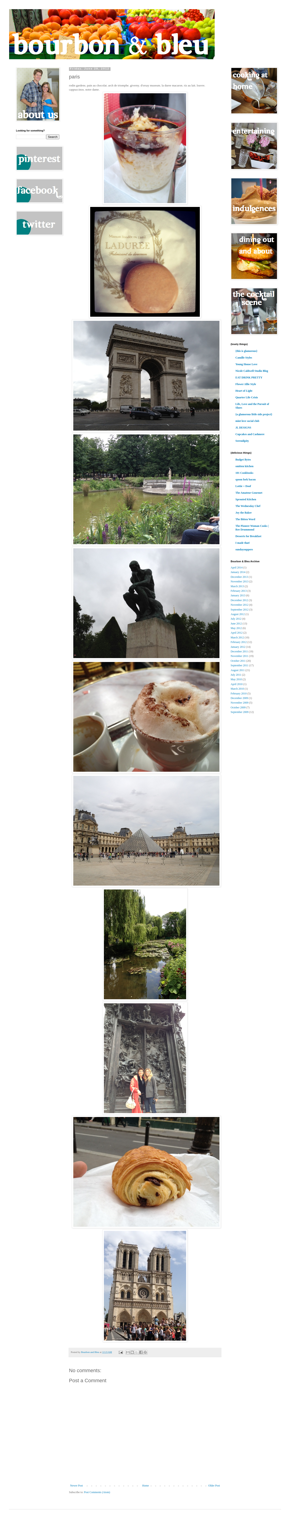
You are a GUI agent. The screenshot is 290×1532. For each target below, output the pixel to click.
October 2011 (238, 660)
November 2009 (239, 702)
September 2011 (239, 665)
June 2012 (236, 623)
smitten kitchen (244, 466)
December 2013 (239, 577)
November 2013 (239, 581)
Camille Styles (243, 357)
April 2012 (237, 632)
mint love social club (247, 421)
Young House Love (246, 364)
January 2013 (238, 595)
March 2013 (237, 586)
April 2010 (237, 684)
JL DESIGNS (243, 427)
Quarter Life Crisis (246, 397)
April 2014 (237, 567)
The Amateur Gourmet (248, 492)
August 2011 (238, 670)
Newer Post (76, 1485)
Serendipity (242, 440)
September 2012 (239, 609)
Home (145, 1485)
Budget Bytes (243, 459)
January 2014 (238, 572)
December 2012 (239, 600)
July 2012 (236, 618)
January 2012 (238, 646)
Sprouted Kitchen (245, 499)
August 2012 (238, 614)
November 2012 (239, 604)
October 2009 (238, 707)
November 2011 (239, 656)
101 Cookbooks (244, 472)
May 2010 (236, 679)
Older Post (214, 1485)
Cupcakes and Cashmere (249, 434)
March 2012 (237, 637)
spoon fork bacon (245, 479)
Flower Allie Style (245, 384)
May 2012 (236, 628)
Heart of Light (243, 390)
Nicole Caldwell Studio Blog (251, 370)
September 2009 (239, 712)
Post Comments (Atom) (97, 1492)
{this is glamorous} (246, 351)
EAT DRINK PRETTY (248, 377)
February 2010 (239, 693)
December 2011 (239, 651)
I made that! (242, 542)
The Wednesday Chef (247, 506)
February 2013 (239, 590)
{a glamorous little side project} (253, 414)
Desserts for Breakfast (248, 536)
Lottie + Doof (243, 486)
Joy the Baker (243, 512)
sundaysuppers (244, 549)
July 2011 (236, 674)
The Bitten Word (245, 519)
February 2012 (239, 642)
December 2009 (239, 698)
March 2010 (237, 688)
